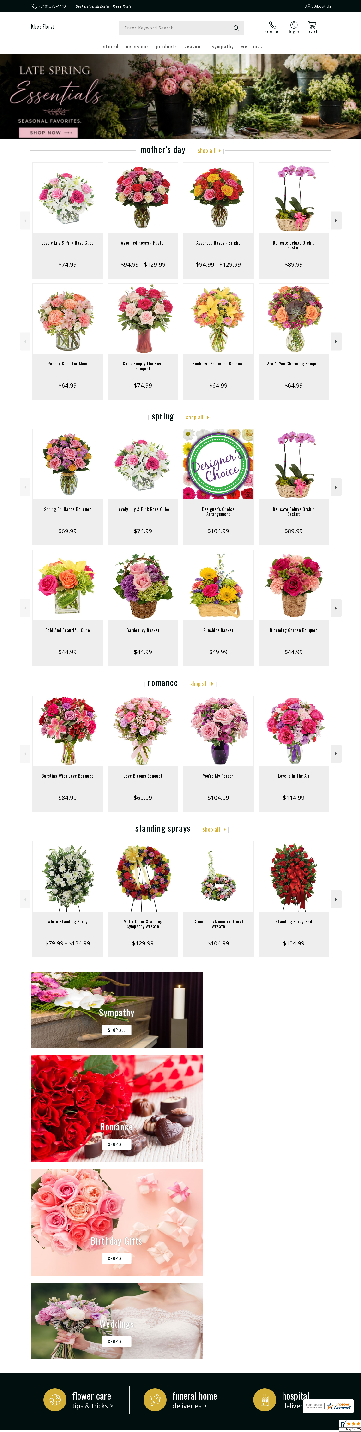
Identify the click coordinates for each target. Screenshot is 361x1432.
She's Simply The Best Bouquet (143, 365)
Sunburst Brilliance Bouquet (218, 363)
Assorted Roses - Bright (218, 242)
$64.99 (67, 385)
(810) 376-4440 (52, 6)
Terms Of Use (227, 1427)
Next (336, 221)
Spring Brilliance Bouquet (67, 509)
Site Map (318, 1427)
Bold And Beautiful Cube (67, 630)
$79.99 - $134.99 (67, 943)
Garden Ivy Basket (143, 630)
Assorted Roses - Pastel (143, 242)
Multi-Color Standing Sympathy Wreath (143, 923)
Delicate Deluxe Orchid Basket (294, 245)
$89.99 (293, 264)
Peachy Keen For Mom (67, 363)
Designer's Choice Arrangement (218, 511)
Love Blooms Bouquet (143, 776)
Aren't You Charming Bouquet (293, 363)
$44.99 (67, 652)
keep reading (188, 1253)
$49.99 (218, 652)
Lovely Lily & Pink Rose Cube (67, 242)
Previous (25, 221)
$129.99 (143, 943)
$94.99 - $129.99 (143, 264)
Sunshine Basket (218, 630)
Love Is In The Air (294, 776)
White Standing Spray (68, 921)
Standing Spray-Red (294, 921)
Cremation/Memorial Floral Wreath (218, 923)
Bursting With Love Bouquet (67, 776)
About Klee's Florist (50, 1243)
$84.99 (67, 797)
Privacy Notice (255, 1427)
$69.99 (67, 531)
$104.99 (218, 531)
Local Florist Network (289, 1427)
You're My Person (218, 776)
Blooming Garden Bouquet (293, 630)
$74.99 (67, 264)
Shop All (206, 150)
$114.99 (294, 797)
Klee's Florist (42, 26)
